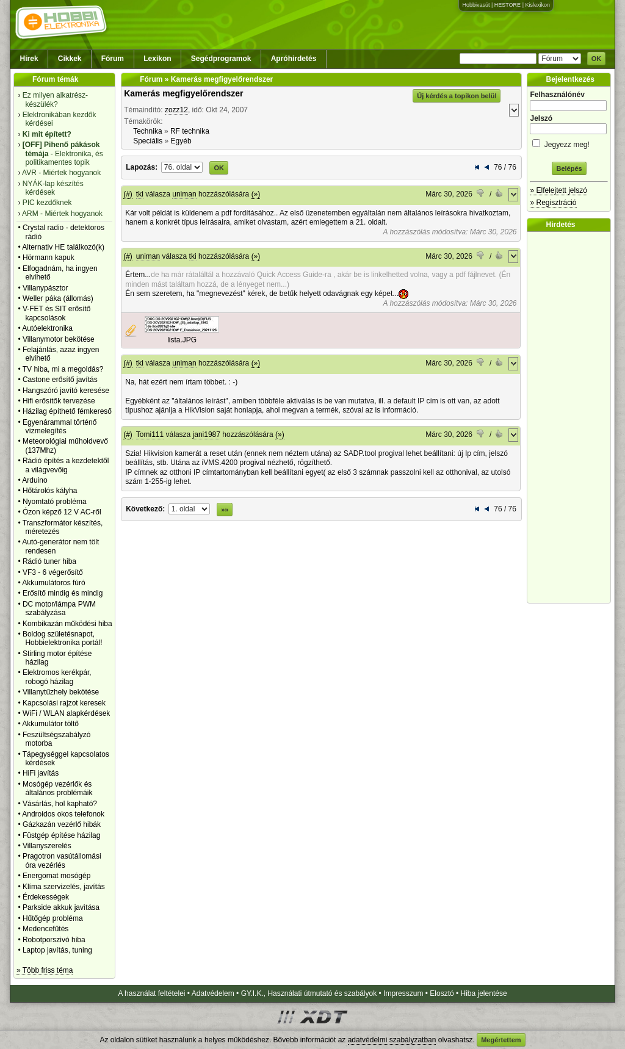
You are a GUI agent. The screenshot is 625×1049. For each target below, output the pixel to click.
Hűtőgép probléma (53, 918)
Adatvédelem (213, 993)
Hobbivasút (476, 5)
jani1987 (206, 434)
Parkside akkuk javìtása (61, 907)
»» (224, 509)
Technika (147, 131)
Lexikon (157, 58)
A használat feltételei (151, 993)
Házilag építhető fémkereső (67, 411)
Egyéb (181, 141)
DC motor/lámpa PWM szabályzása (59, 608)
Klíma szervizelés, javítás (64, 886)
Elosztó (441, 993)
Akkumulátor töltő (50, 723)
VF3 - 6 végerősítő (53, 572)
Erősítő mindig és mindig (63, 593)
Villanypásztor (45, 288)
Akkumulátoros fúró (53, 583)
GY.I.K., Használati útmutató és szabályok (309, 993)
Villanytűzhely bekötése (61, 692)
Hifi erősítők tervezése (59, 401)
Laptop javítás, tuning (57, 950)
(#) (127, 194)
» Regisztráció (553, 202)
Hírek (29, 58)
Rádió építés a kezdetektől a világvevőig (66, 465)
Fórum (112, 58)
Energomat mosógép (56, 875)
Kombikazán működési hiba (67, 623)
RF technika (189, 131)
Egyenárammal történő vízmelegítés (59, 426)
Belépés (569, 168)
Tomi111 (150, 434)
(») (256, 194)
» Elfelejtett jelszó (558, 190)
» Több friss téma (44, 970)
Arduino (34, 480)
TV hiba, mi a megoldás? (63, 369)
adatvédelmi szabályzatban (392, 1040)
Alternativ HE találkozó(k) (63, 247)
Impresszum (403, 993)
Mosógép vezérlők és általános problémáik (58, 788)
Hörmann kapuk (48, 257)
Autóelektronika (47, 328)
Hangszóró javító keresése (66, 390)
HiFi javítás (41, 773)
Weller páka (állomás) (58, 298)
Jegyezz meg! (569, 142)
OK (596, 58)
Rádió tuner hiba (49, 561)
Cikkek (70, 58)
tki (139, 194)
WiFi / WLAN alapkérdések (66, 713)
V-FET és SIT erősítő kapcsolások (57, 313)
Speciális (147, 141)
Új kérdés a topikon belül (456, 95)
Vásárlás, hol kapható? (60, 803)
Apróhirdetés (294, 58)
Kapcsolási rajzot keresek (64, 703)
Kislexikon (537, 5)
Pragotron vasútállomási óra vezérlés (62, 860)
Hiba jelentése (484, 993)
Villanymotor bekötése (59, 339)
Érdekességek (46, 897)
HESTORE (507, 5)
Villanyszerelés (47, 846)
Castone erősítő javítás (60, 379)
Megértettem (501, 1040)
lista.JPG (182, 340)
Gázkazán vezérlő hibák (62, 824)
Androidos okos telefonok (63, 814)
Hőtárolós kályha (50, 490)
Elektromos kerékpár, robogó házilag (57, 676)
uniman (184, 194)
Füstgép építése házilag (61, 835)
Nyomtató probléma (55, 501)
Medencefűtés (45, 929)
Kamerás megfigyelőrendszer (183, 93)
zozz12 (176, 110)
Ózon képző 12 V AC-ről (62, 512)
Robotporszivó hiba (54, 939)
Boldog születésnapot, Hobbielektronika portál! (63, 638)
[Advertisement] (572, 417)
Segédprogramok (221, 58)
